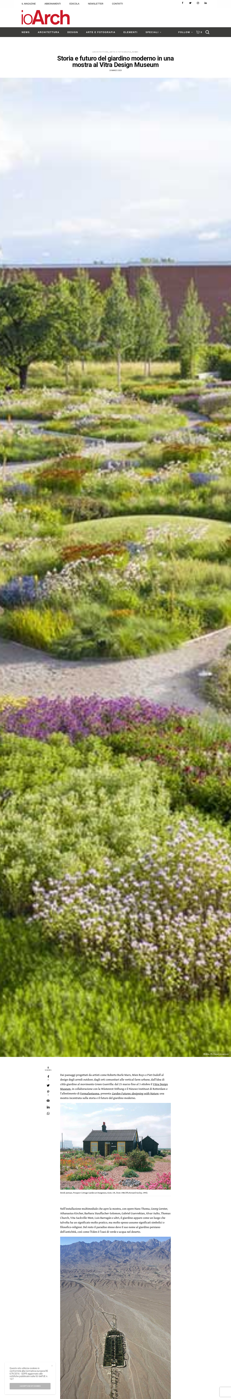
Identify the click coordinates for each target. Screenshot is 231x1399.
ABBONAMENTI (52, 3)
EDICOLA (74, 3)
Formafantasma (89, 1093)
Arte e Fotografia (120, 52)
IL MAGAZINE (29, 3)
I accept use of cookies (30, 1386)
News (135, 52)
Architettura (101, 52)
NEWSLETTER (95, 3)
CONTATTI (117, 3)
